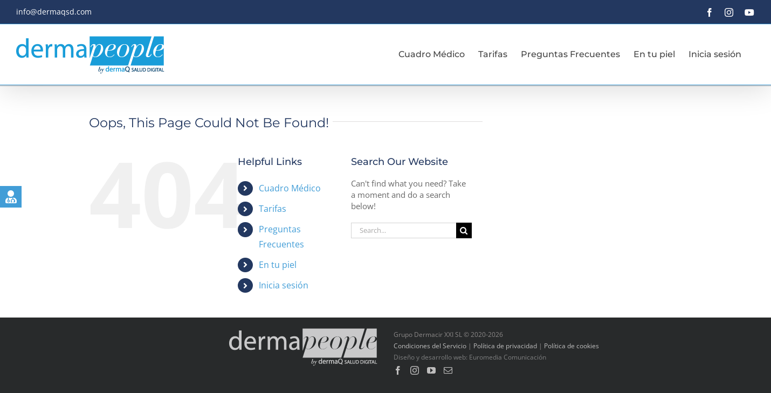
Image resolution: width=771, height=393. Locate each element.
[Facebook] (398, 370)
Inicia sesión (283, 285)
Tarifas (272, 209)
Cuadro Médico (290, 188)
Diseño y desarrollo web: (430, 357)
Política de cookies (571, 345)
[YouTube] (431, 370)
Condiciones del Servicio (430, 345)
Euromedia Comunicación (507, 357)
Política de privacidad (505, 345)
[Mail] (448, 370)
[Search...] (403, 230)
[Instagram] (414, 370)
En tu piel (278, 265)
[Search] (464, 230)
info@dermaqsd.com (54, 11)
